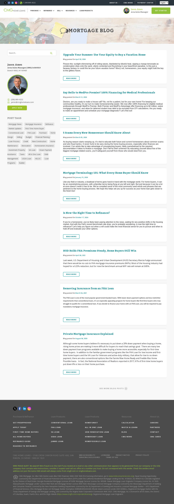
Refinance (49, 124)
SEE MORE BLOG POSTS (113, 388)
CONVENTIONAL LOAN (62, 423)
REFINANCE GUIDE (22, 441)
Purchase (43, 133)
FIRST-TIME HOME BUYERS (25, 432)
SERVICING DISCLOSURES (89, 457)
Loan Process (14, 141)
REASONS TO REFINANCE (25, 446)
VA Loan (32, 150)
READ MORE (71, 78)
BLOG (124, 432)
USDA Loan (26, 158)
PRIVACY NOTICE (123, 455)
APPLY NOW (17, 108)
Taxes (22, 154)
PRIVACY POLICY (142, 455)
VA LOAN (55, 432)
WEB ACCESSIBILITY (87, 455)
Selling (19, 137)
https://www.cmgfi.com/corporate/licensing (75, 494)
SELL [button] (60, 11)
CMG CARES (155, 437)
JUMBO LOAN (57, 441)
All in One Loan (34, 154)
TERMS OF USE (112, 457)
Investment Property (17, 150)
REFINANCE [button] (49, 11)
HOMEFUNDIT (91, 423)
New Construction (39, 141)
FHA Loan (31, 133)
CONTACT (154, 432)
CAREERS (154, 423)
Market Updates (15, 128)
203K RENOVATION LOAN (97, 432)
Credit (25, 141)
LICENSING (105, 455)
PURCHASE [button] (35, 11)
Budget (29, 137)
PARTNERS (155, 427)
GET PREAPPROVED (22, 423)
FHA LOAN (56, 427)
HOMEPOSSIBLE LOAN (95, 441)
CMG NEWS (128, 3)
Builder (22, 163)
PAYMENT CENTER (145, 3)
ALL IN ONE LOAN (93, 427)
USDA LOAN (56, 437)
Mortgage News (15, 124)
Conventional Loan (16, 133)
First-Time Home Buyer (34, 128)
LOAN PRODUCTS (86, 11)
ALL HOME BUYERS (22, 437)
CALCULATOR (128, 423)
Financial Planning (42, 137)
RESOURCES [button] (71, 11)
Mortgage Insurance (33, 124)
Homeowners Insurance (44, 146)
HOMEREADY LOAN (94, 437)
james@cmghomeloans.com (22, 102)
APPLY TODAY (19, 427)
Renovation (26, 146)
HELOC (38, 158)
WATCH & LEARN (130, 427)
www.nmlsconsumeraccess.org (121, 476)
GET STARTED (161, 11)
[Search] (29, 53)
